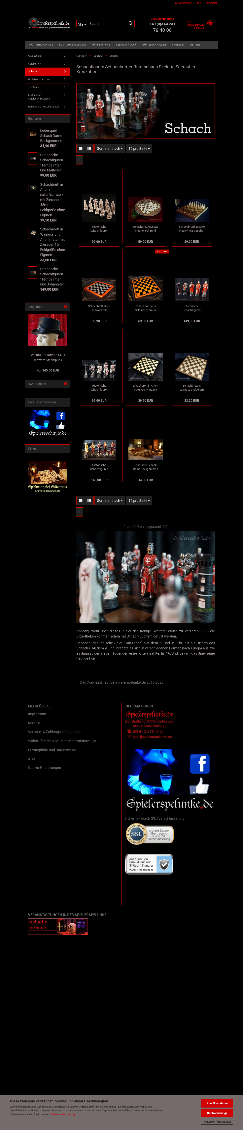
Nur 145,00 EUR (47, 370)
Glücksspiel (35, 55)
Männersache (101, 44)
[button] (182, 3)
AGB (31, 759)
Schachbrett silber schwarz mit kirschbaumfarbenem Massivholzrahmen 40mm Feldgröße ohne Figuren (99, 308)
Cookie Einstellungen (44, 767)
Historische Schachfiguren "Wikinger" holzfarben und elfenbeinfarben (99, 229)
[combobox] (109, 148)
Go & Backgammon (39, 79)
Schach (32, 71)
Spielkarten (34, 63)
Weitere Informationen (217, 1121)
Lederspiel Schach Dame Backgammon (145, 467)
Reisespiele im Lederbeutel (43, 106)
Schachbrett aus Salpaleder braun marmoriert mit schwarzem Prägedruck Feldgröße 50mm (145, 308)
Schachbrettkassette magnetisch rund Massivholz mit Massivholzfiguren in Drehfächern (145, 229)
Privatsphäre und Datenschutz (52, 750)
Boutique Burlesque (72, 44)
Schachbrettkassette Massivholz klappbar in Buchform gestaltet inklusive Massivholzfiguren (191, 229)
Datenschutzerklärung (62, 1114)
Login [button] (197, 3)
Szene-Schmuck (126, 44)
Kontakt (34, 723)
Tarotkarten (34, 87)
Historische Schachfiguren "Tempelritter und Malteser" (99, 388)
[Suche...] (81, 23)
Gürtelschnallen (154, 44)
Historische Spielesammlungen (39, 97)
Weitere (195, 44)
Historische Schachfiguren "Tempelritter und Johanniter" (191, 308)
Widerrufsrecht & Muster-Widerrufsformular (62, 741)
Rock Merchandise (40, 44)
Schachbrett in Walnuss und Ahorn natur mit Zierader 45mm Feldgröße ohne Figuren (192, 388)
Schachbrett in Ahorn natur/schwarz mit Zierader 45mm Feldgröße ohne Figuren (145, 388)
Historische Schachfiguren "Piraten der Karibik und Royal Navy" (99, 467)
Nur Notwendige (217, 1113)
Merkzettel (210, 3)
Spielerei (178, 44)
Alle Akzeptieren (217, 1103)
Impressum (37, 714)
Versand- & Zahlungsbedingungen (54, 732)
